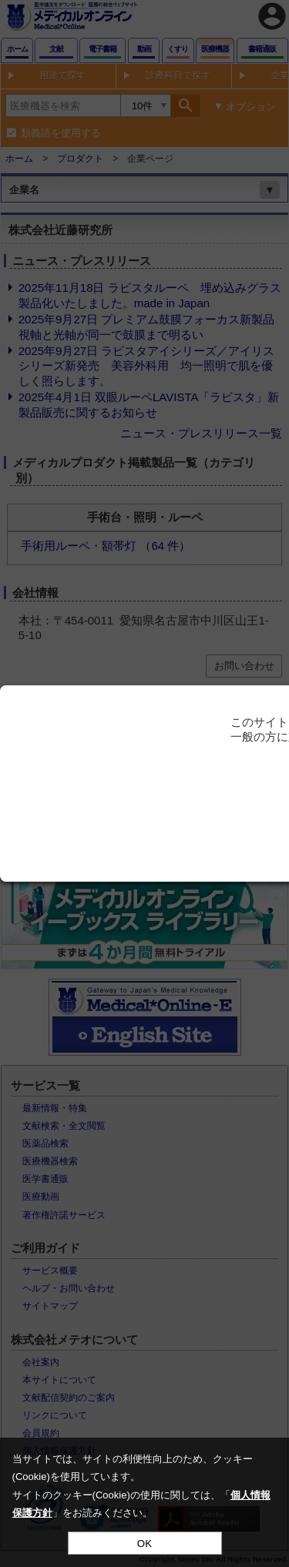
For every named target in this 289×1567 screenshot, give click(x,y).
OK (144, 1543)
